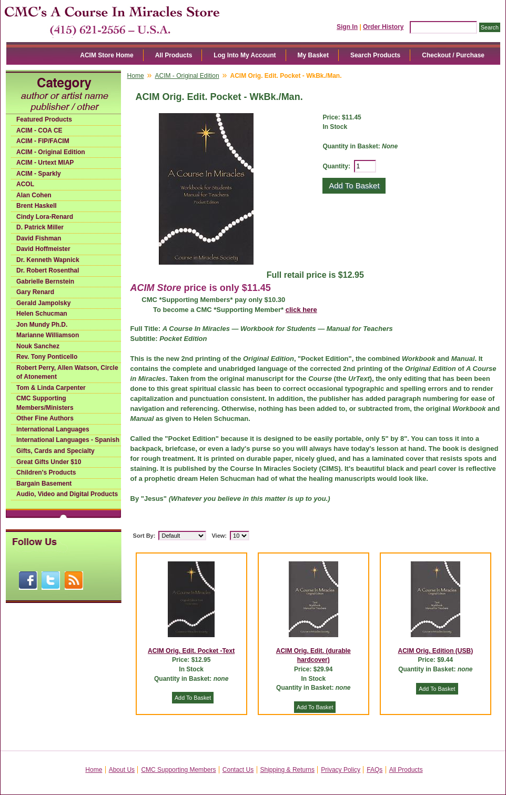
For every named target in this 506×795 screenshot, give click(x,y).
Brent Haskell (36, 205)
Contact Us (238, 769)
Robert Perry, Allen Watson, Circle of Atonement (67, 372)
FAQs (374, 769)
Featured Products (44, 119)
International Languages (52, 429)
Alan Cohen (34, 195)
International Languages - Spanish (67, 440)
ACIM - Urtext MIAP (45, 162)
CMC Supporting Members (178, 769)
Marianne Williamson (47, 335)
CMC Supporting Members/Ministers (45, 403)
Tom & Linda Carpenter (51, 387)
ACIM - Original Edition (50, 152)
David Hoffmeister (43, 249)
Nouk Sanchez (37, 346)
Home (135, 75)
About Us (122, 769)
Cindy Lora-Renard (44, 216)
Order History (383, 27)
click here (301, 310)
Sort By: (144, 535)
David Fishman (38, 238)
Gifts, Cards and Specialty (55, 451)
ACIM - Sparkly (38, 173)
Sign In (347, 27)
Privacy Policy (340, 769)
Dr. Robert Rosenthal (47, 270)
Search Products (375, 55)
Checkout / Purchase (453, 55)
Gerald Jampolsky (43, 303)
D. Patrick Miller (40, 227)
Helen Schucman (41, 313)
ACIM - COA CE (39, 130)
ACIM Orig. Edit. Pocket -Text (191, 651)
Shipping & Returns (287, 769)
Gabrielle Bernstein (45, 281)
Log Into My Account (245, 55)
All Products (174, 55)
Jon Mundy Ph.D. (41, 324)
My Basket (313, 55)
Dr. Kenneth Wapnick (47, 260)
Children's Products (46, 472)
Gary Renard (35, 292)
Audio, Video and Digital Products (67, 494)
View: (219, 535)
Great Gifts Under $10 (48, 462)
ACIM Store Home (106, 55)
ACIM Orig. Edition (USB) (435, 651)
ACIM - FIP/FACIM (42, 141)
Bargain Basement (44, 483)
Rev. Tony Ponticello (46, 356)
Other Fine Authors (45, 418)
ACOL (25, 184)
